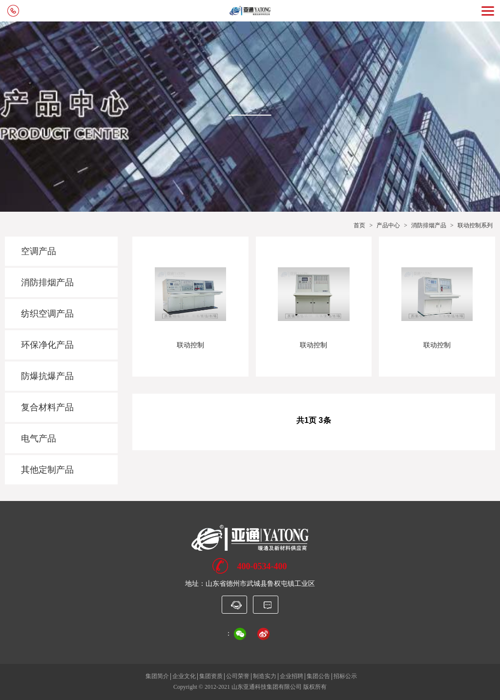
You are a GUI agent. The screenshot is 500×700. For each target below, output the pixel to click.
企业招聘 (291, 676)
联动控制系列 (475, 225)
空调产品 (38, 251)
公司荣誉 (238, 676)
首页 (359, 225)
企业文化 (184, 676)
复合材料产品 (47, 407)
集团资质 (211, 676)
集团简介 (157, 676)
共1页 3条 (313, 420)
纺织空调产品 (47, 314)
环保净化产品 (47, 345)
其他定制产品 (47, 470)
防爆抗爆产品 (47, 376)
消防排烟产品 (428, 225)
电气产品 (38, 438)
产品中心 (388, 225)
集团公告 (318, 676)
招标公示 (345, 676)
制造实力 (264, 676)
